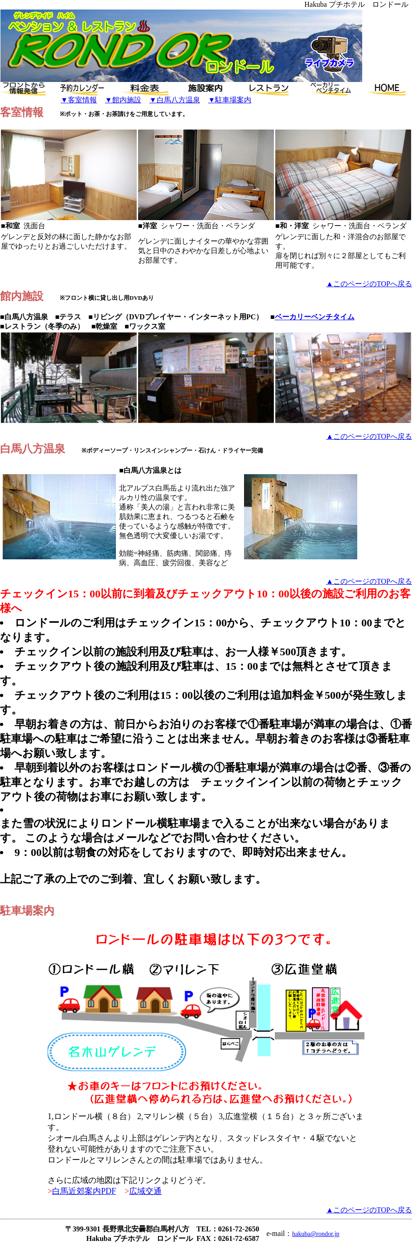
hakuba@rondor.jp (315, 1234)
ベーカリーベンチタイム (315, 317)
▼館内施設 (123, 100)
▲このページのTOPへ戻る (369, 284)
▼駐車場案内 (230, 100)
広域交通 (145, 1191)
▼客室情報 (79, 100)
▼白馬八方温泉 (174, 100)
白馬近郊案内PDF (84, 1191)
